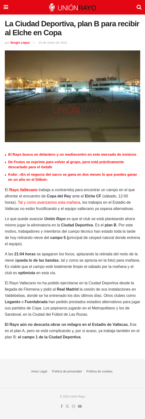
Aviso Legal (39, 371)
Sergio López (20, 42)
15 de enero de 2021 (52, 42)
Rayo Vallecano (23, 190)
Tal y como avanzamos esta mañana (49, 202)
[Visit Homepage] (72, 7)
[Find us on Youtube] (80, 406)
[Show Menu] (6, 7)
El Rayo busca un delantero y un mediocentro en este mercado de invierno (72, 154)
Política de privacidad (67, 371)
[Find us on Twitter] (67, 406)
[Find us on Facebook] (62, 406)
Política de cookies (99, 371)
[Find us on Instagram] (73, 406)
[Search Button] (139, 7)
